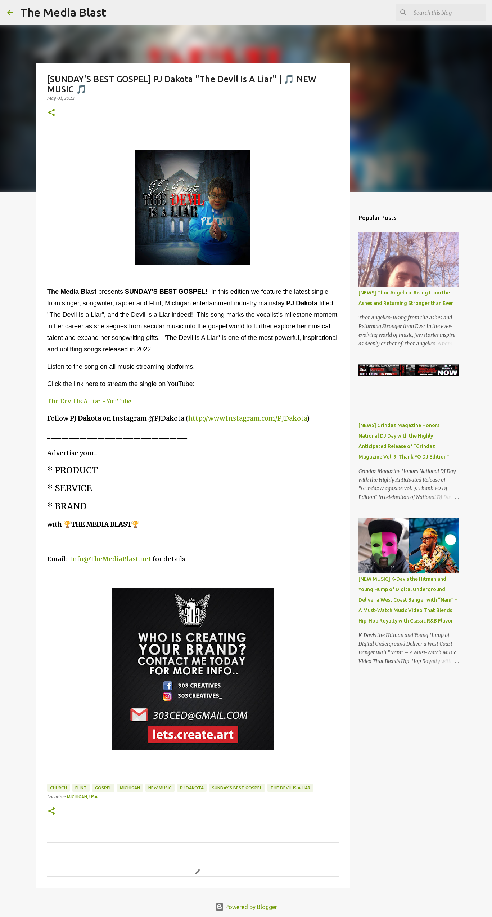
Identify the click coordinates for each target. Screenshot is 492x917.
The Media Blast (63, 12)
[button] (51, 113)
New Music (160, 787)
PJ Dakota (192, 787)
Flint (81, 787)
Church (58, 787)
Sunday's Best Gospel (237, 787)
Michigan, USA (82, 796)
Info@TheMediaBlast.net (110, 559)
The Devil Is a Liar (290, 787)
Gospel (103, 787)
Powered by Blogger (246, 907)
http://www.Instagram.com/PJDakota (247, 418)
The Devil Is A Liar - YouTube (89, 401)
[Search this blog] (448, 12)
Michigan (130, 787)
